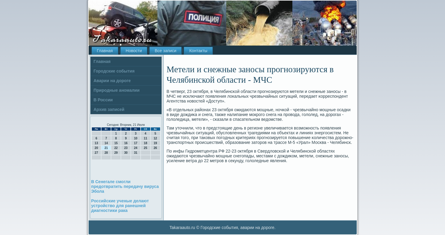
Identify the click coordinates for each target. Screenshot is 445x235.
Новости (134, 50)
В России (103, 99)
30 (125, 152)
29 (116, 152)
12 (155, 138)
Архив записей (109, 109)
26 (155, 148)
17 (135, 143)
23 (125, 148)
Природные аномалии (117, 90)
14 (106, 143)
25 (145, 148)
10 (135, 138)
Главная (105, 50)
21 (106, 148)
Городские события (114, 71)
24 (135, 148)
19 (155, 143)
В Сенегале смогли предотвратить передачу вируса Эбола (125, 186)
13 (96, 143)
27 (96, 152)
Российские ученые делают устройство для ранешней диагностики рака (120, 205)
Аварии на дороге (112, 80)
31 (135, 152)
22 (116, 148)
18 (145, 143)
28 (106, 152)
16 (125, 143)
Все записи (165, 50)
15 (116, 143)
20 (96, 148)
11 (145, 138)
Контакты (198, 50)
